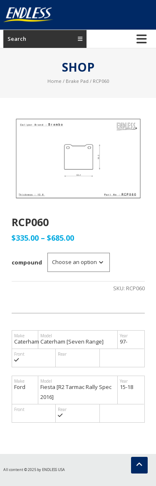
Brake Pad (77, 81)
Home (54, 81)
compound (27, 262)
